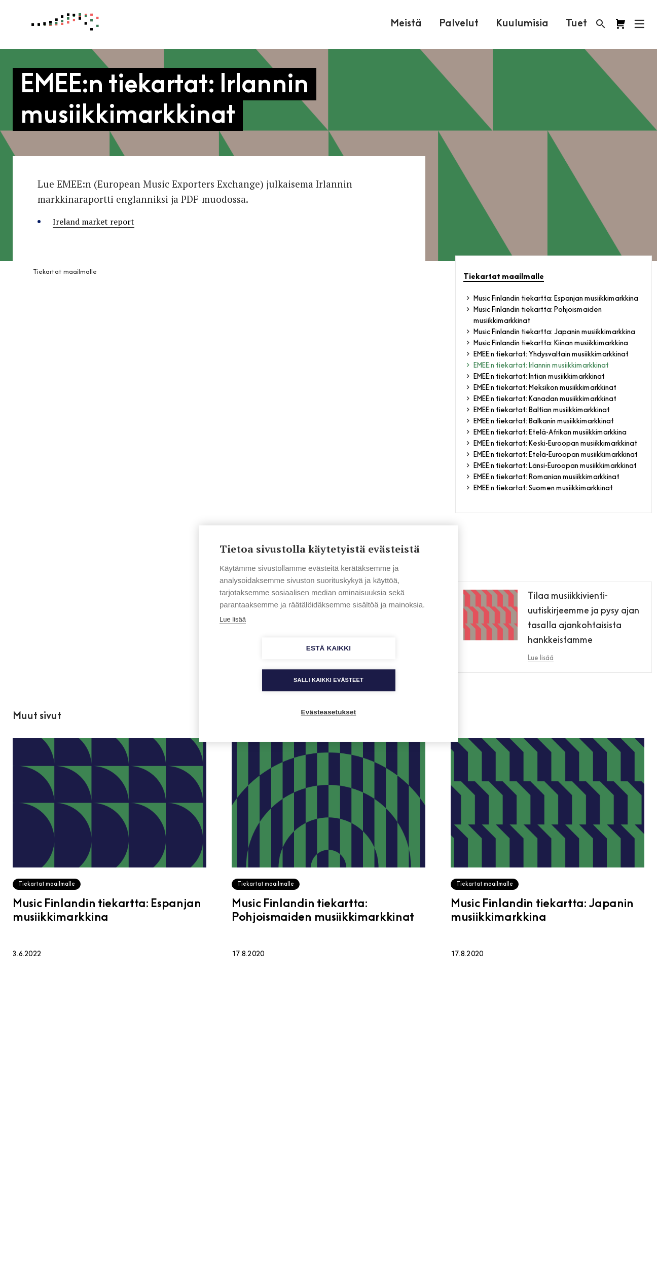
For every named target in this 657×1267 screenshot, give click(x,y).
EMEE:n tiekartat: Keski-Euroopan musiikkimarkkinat (555, 444)
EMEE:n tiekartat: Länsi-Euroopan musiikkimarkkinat (555, 466)
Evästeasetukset (328, 696)
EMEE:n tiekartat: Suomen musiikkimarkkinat (543, 488)
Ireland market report (93, 221)
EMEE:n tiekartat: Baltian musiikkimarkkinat (541, 410)
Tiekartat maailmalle (65, 272)
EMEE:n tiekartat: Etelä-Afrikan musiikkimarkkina (550, 433)
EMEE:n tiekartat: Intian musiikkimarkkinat (539, 377)
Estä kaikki (270, 664)
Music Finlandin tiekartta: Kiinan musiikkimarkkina (550, 343)
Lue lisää (233, 635)
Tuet (576, 24)
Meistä (405, 24)
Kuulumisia (521, 24)
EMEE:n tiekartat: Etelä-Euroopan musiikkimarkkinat (555, 455)
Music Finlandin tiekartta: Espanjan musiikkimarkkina (555, 299)
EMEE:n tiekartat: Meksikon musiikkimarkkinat (544, 388)
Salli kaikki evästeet (387, 664)
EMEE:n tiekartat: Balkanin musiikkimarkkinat (543, 421)
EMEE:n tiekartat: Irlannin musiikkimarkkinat (541, 366)
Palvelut (458, 24)
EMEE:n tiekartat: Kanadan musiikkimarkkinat (544, 399)
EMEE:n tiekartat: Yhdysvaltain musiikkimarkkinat (551, 354)
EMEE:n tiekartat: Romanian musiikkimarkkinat (546, 477)
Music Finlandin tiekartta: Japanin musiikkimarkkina (554, 332)
